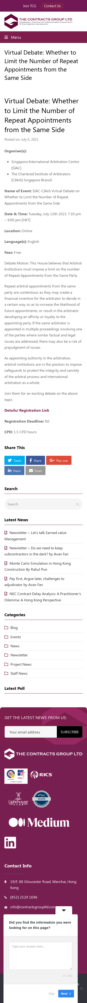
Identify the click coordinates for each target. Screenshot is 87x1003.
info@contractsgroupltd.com (33, 906)
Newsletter (19, 654)
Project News (21, 664)
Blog (14, 627)
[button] (14, 460)
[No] (81, 988)
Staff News (19, 673)
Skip (52, 993)
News (14, 645)
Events (15, 636)
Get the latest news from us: (36, 717)
